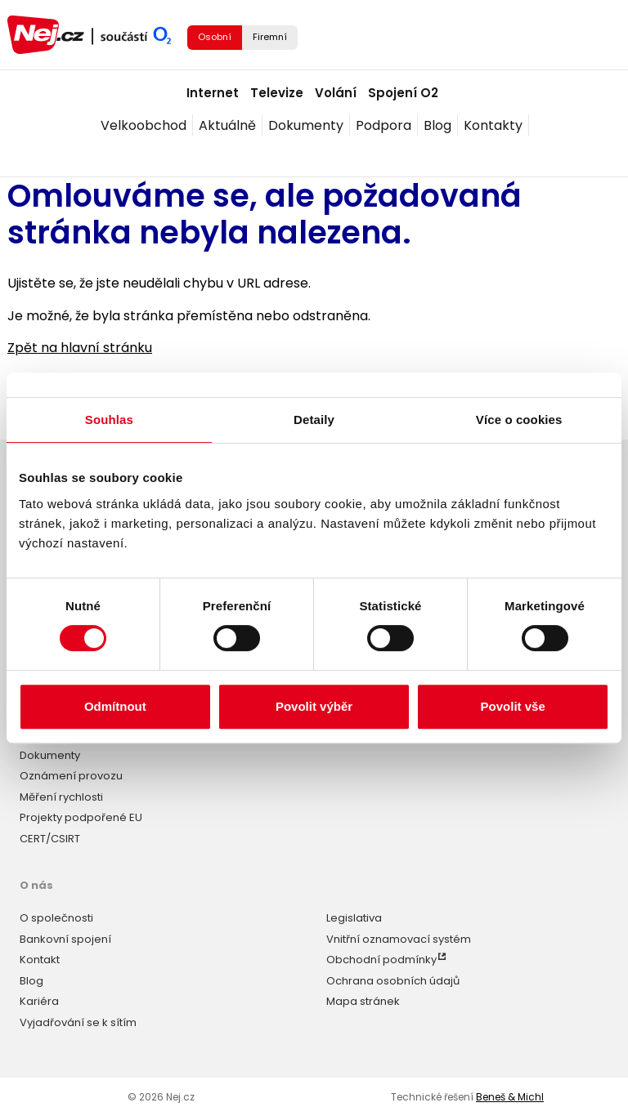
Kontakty (493, 125)
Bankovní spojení (65, 939)
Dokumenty (305, 125)
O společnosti (56, 918)
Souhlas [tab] (109, 419)
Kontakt (40, 959)
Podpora (383, 125)
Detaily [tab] (314, 419)
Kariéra (39, 1001)
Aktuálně (227, 125)
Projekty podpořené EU (81, 817)
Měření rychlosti (61, 797)
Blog (437, 125)
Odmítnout (115, 706)
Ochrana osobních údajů (393, 981)
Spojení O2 (403, 92)
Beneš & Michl (510, 1097)
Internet (212, 92)
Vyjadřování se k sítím (78, 1022)
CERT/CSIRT (50, 838)
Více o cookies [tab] (519, 419)
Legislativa (354, 918)
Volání (336, 92)
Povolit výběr (314, 706)
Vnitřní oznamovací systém (398, 939)
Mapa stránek (363, 1001)
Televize (276, 92)
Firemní (270, 36)
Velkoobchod (143, 125)
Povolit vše (513, 706)
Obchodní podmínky (381, 959)
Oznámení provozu (71, 775)
